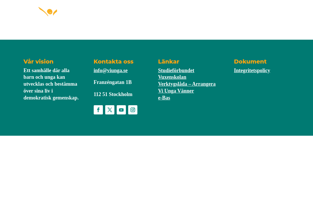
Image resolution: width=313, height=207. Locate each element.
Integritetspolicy (252, 70)
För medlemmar (151, 18)
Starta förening (104, 18)
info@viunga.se (111, 70)
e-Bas (164, 98)
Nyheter (190, 18)
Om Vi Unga (219, 18)
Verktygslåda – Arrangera (187, 84)
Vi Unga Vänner (176, 91)
